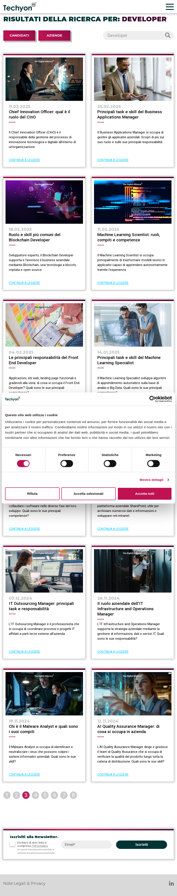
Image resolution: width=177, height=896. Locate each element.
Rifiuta (32, 493)
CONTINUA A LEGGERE (24, 160)
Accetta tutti (144, 493)
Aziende (54, 35)
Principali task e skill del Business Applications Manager (129, 114)
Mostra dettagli (151, 480)
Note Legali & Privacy (24, 883)
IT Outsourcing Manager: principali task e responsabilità (41, 606)
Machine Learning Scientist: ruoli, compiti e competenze (128, 237)
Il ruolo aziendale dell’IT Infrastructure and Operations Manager (125, 609)
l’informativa (40, 846)
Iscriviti (142, 844)
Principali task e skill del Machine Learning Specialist (129, 360)
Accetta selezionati (88, 493)
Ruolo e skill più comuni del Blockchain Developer (34, 237)
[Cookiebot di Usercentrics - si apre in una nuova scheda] (152, 399)
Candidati (19, 35)
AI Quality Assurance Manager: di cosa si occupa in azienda (128, 729)
